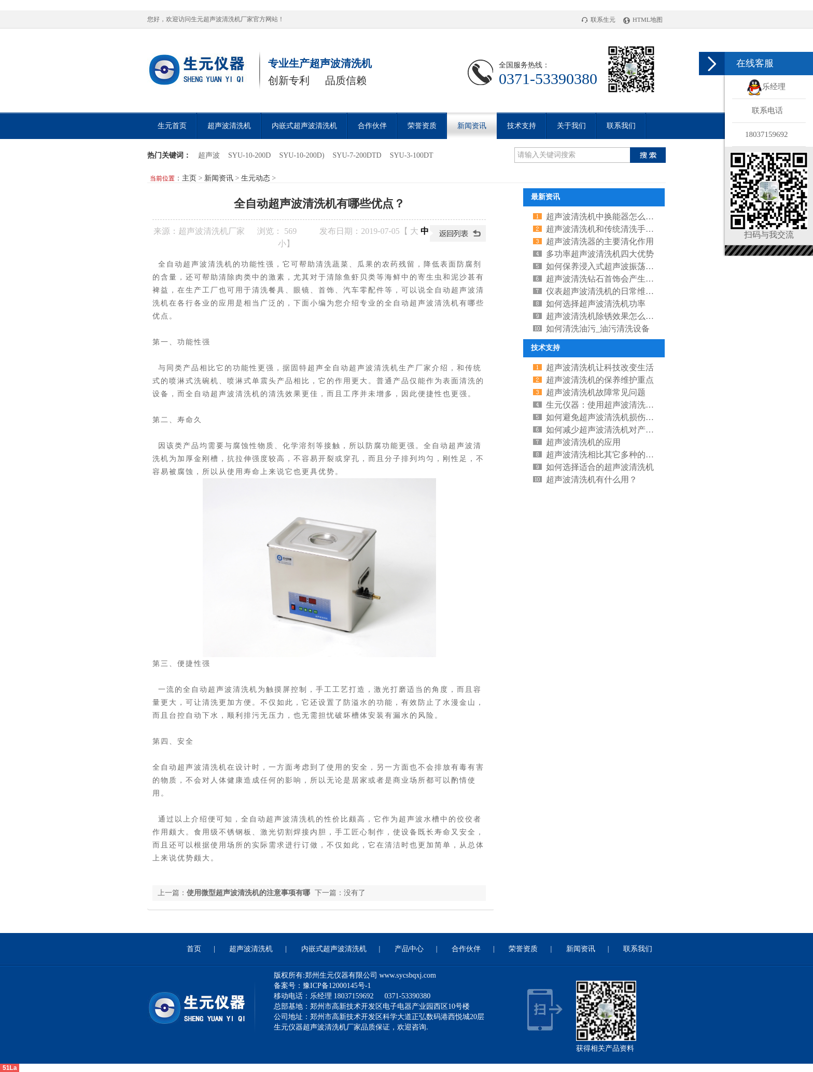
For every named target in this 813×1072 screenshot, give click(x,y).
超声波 (209, 155)
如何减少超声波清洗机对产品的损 (608, 429)
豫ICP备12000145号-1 (337, 986)
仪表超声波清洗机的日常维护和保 (608, 291)
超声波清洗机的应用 (583, 442)
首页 (194, 949)
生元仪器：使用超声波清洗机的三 (608, 404)
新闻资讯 (471, 126)
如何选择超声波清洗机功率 (596, 303)
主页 (189, 178)
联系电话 (767, 110)
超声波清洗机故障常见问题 (596, 392)
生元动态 (255, 178)
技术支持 (521, 126)
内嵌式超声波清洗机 (304, 126)
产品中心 (409, 949)
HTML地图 (643, 19)
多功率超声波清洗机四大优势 (600, 253)
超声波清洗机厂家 (211, 231)
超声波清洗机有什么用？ (591, 479)
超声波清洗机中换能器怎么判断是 (608, 216)
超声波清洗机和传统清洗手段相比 (608, 229)
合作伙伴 (372, 126)
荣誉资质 (422, 126)
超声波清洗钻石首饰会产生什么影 (608, 278)
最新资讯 (545, 197)
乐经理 (766, 86)
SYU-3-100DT (411, 155)
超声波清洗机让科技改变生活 (600, 367)
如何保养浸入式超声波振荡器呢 (604, 266)
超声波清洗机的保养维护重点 (600, 379)
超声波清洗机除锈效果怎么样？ (604, 316)
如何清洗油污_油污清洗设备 (598, 328)
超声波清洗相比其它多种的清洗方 (608, 454)
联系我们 (621, 126)
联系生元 (598, 19)
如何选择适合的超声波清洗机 (600, 467)
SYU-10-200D (249, 155)
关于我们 (571, 126)
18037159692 (766, 134)
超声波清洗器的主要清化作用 (600, 241)
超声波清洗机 (222, 19)
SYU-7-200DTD (357, 155)
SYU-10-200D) (301, 155)
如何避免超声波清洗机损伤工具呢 (608, 417)
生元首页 (172, 126)
